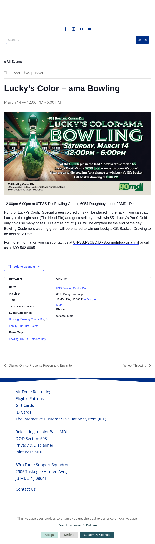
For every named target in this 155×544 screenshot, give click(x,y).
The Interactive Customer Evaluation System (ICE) (61, 419)
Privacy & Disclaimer (34, 445)
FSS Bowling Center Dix (71, 288)
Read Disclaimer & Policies (77, 525)
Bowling (14, 319)
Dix (48, 319)
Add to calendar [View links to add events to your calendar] (24, 266)
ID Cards (23, 412)
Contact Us (26, 489)
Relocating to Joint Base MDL (42, 431)
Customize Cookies (97, 535)
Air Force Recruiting (33, 391)
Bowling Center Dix (32, 319)
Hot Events (31, 326)
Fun (21, 326)
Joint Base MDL (29, 452)
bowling (13, 339)
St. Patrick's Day (36, 339)
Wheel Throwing (135, 365)
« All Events (13, 61)
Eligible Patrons (30, 398)
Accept (49, 535)
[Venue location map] (125, 298)
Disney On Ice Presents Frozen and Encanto (40, 365)
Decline (69, 535)
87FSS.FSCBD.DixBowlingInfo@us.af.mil (106, 242)
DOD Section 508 (31, 438)
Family (13, 326)
